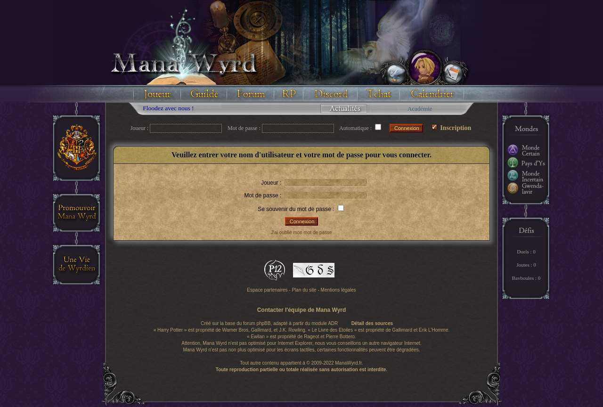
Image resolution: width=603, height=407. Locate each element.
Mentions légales (338, 290)
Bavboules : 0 (526, 278)
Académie (419, 108)
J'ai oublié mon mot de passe (301, 232)
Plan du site (304, 290)
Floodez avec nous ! (171, 108)
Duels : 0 (526, 251)
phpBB (263, 323)
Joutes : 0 (526, 265)
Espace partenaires (267, 290)
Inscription (452, 127)
